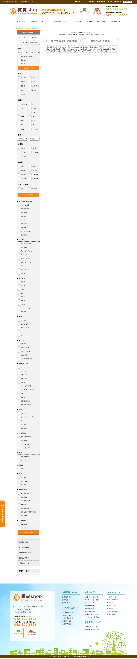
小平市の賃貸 (66, 616)
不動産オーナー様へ (91, 627)
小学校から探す (22, 43)
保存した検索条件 (114, 2)
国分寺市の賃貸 (67, 613)
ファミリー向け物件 (91, 601)
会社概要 (89, 22)
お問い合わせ (84, 11)
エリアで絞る (22, 38)
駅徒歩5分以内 (89, 606)
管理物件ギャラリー (61, 22)
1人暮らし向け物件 (91, 598)
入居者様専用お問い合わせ (97, 11)
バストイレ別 (89, 603)
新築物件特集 (89, 609)
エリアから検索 (24, 548)
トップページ (22, 22)
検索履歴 (101, 2)
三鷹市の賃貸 (66, 625)
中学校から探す (34, 43)
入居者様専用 (115, 22)
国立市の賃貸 (66, 622)
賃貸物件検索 (23, 543)
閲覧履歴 (65, 601)
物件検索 (34, 22)
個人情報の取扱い (113, 612)
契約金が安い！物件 (91, 615)
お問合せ (110, 609)
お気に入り (45, 22)
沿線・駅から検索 (25, 553)
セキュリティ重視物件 (92, 618)
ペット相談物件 (90, 612)
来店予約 (127, 2)
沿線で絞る (34, 38)
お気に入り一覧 (24, 564)
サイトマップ (111, 606)
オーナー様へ (77, 22)
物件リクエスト (24, 559)
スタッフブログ (112, 601)
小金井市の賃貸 (67, 619)
